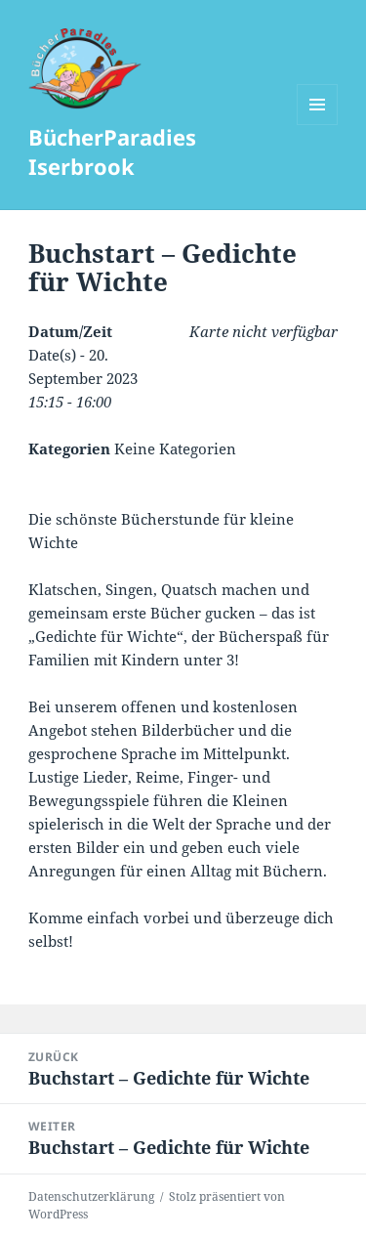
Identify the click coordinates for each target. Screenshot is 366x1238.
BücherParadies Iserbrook (112, 151)
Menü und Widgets (318, 124)
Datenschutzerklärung (91, 1196)
